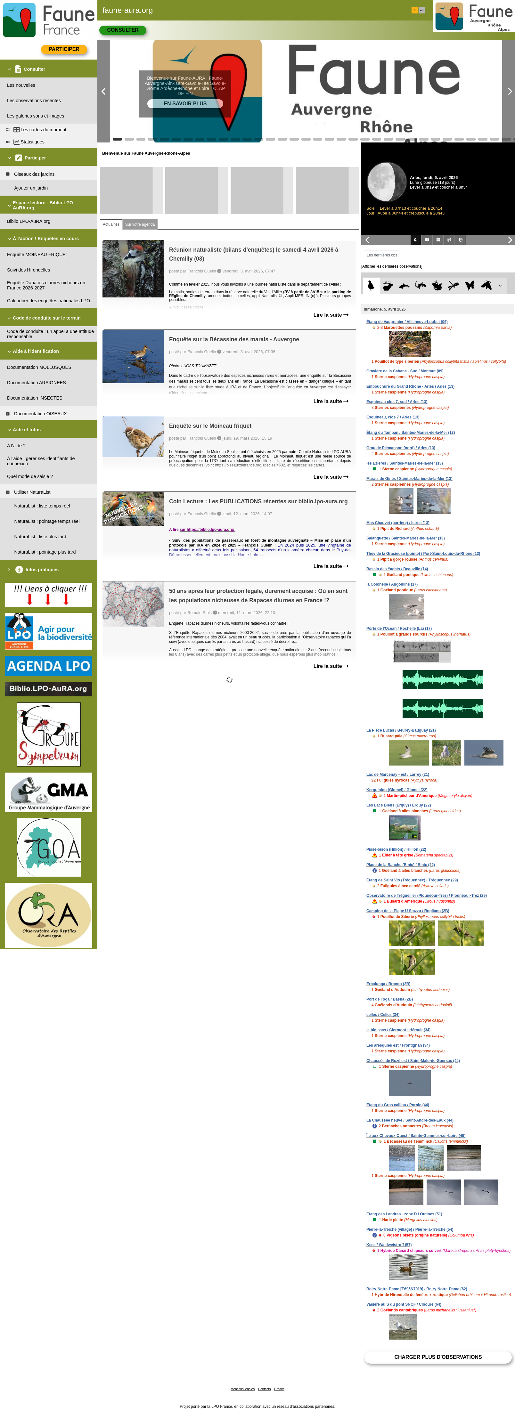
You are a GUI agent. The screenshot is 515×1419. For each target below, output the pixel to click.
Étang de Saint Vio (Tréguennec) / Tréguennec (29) (412, 880)
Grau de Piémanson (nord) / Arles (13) (400, 448)
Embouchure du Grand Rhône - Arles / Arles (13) (410, 386)
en (421, 10)
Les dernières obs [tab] (382, 255)
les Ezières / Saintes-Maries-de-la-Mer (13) (404, 463)
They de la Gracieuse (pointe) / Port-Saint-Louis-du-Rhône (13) (423, 553)
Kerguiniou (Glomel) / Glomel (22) (397, 790)
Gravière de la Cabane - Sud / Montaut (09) (405, 371)
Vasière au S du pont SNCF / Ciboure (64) (403, 1304)
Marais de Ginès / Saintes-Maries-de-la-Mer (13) (409, 478)
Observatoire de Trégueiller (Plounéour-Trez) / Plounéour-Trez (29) (426, 895)
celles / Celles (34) (382, 1014)
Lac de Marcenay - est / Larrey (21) (397, 774)
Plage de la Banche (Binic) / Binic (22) (400, 865)
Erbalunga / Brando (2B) (388, 984)
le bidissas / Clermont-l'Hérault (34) (398, 1030)
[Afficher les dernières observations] (391, 266)
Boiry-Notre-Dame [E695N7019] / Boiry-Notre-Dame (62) (416, 1289)
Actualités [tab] (111, 224)
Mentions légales (243, 1389)
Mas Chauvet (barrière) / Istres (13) (397, 523)
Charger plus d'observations (438, 1357)
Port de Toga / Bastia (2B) (389, 999)
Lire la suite (331, 315)
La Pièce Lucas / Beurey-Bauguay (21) (401, 730)
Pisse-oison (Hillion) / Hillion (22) (396, 849)
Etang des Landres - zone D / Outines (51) (404, 1214)
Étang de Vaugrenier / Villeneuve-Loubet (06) (407, 322)
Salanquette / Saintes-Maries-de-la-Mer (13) (405, 538)
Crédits (279, 1389)
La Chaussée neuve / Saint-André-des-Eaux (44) (410, 1120)
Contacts (264, 1389)
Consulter (122, 30)
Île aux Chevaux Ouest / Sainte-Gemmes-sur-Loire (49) (415, 1135)
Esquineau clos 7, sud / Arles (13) (396, 402)
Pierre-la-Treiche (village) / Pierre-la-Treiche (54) (409, 1229)
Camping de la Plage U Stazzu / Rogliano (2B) (407, 911)
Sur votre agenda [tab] (140, 224)
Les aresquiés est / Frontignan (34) (398, 1045)
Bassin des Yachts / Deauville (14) (397, 569)
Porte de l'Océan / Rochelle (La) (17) (399, 628)
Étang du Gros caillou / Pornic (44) (397, 1105)
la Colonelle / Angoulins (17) (392, 584)
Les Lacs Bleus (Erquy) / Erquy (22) (398, 805)
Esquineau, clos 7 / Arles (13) (393, 417)
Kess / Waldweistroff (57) (389, 1245)
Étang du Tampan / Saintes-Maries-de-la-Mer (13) (410, 432)
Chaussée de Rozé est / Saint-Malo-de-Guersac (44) (413, 1060)
